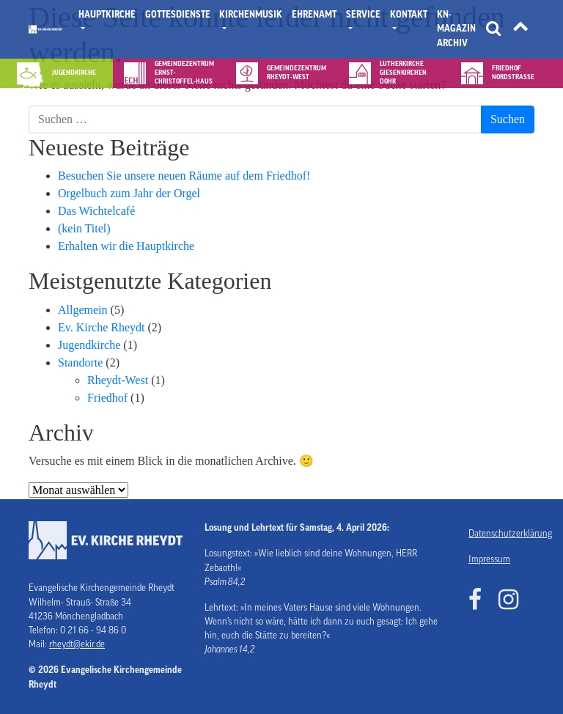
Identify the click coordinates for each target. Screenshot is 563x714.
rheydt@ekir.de (77, 644)
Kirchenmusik (250, 14)
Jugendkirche (89, 345)
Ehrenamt (314, 14)
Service (363, 14)
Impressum (489, 559)
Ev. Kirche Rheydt (101, 327)
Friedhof (107, 397)
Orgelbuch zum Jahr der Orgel (129, 193)
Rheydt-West (117, 380)
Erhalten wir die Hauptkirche (126, 246)
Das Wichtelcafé (96, 211)
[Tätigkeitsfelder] (520, 29)
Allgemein (83, 309)
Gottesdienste (177, 14)
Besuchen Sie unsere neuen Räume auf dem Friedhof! (184, 175)
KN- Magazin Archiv (456, 28)
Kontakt (408, 14)
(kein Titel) (84, 228)
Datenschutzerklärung (501, 533)
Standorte (80, 362)
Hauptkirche (107, 14)
